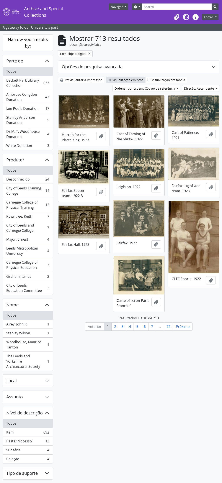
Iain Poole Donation (27, 109)
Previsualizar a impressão (81, 80)
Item (27, 433)
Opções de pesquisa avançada (92, 67)
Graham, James (27, 277)
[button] (176, 17)
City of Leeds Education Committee (27, 288)
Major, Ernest (27, 240)
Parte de (14, 61)
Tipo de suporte (22, 473)
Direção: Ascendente (199, 88)
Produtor (15, 160)
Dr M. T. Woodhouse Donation (27, 134)
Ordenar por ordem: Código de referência (145, 88)
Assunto (14, 397)
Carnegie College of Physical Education (27, 265)
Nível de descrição (24, 413)
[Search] (177, 6)
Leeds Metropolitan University (27, 251)
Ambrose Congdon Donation (27, 97)
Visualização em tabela (166, 80)
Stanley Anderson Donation (27, 120)
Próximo (183, 326)
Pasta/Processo (27, 442)
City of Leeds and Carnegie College (27, 228)
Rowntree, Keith (27, 217)
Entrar (209, 17)
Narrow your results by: (28, 42)
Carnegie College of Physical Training (27, 205)
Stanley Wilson (27, 334)
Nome (12, 305)
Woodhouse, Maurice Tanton (27, 345)
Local (11, 381)
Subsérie (27, 451)
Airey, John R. (27, 325)
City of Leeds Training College (27, 191)
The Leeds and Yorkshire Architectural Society (27, 361)
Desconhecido (27, 180)
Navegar (117, 7)
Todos (11, 71)
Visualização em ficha (126, 80)
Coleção (27, 459)
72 (168, 326)
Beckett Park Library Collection (27, 83)
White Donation (27, 146)
